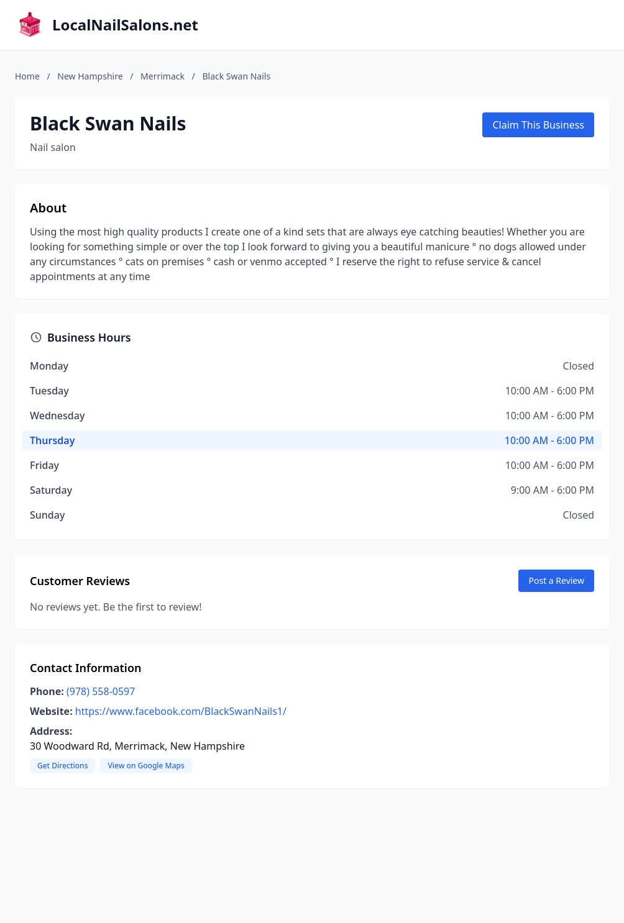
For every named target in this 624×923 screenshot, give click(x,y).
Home (27, 76)
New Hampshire (89, 76)
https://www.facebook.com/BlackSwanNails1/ (181, 711)
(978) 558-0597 (101, 691)
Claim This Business (538, 125)
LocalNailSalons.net (125, 25)
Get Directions (62, 765)
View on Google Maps (146, 765)
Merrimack (162, 76)
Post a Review (556, 580)
